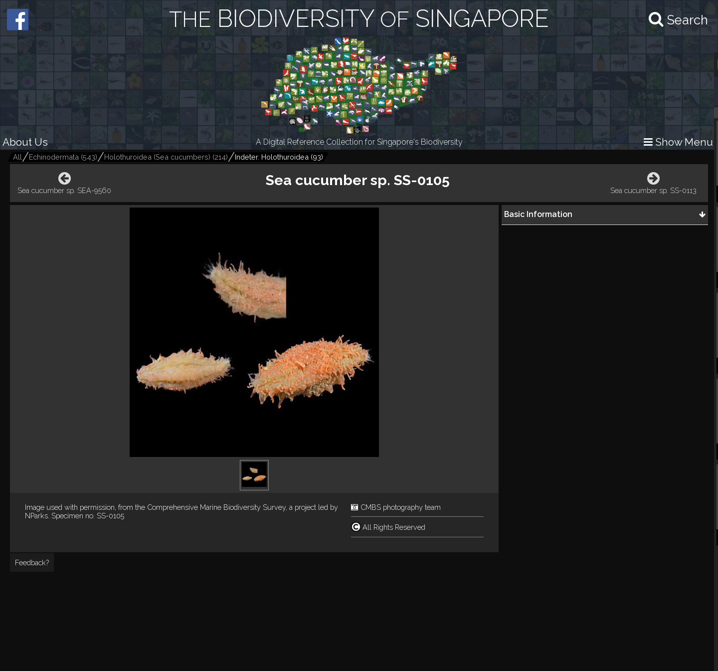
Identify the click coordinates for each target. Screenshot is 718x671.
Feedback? (32, 562)
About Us (25, 142)
